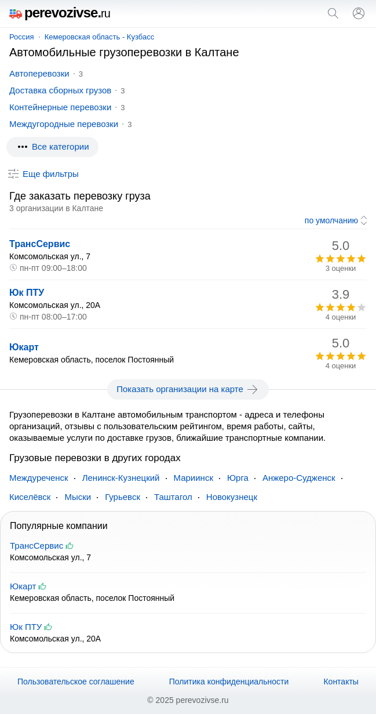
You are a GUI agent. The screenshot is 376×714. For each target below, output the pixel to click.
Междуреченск (38, 478)
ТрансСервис (39, 244)
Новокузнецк (231, 497)
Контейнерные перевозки (60, 107)
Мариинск (193, 478)
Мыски (77, 497)
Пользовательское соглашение (75, 681)
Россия (21, 36)
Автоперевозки (39, 73)
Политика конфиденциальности (229, 681)
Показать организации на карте (188, 389)
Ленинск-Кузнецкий (121, 478)
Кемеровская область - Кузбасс (100, 36)
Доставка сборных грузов (60, 90)
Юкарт (24, 347)
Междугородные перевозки (63, 124)
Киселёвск (29, 497)
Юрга (238, 478)
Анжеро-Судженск (298, 478)
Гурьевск (122, 497)
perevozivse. (59, 12)
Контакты (340, 681)
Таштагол (173, 497)
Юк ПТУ (26, 293)
